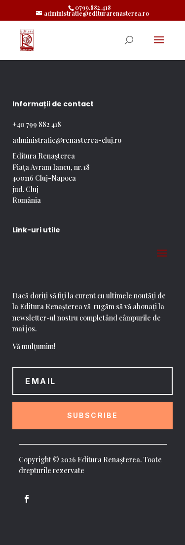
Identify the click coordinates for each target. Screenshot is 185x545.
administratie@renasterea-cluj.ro (66, 140)
